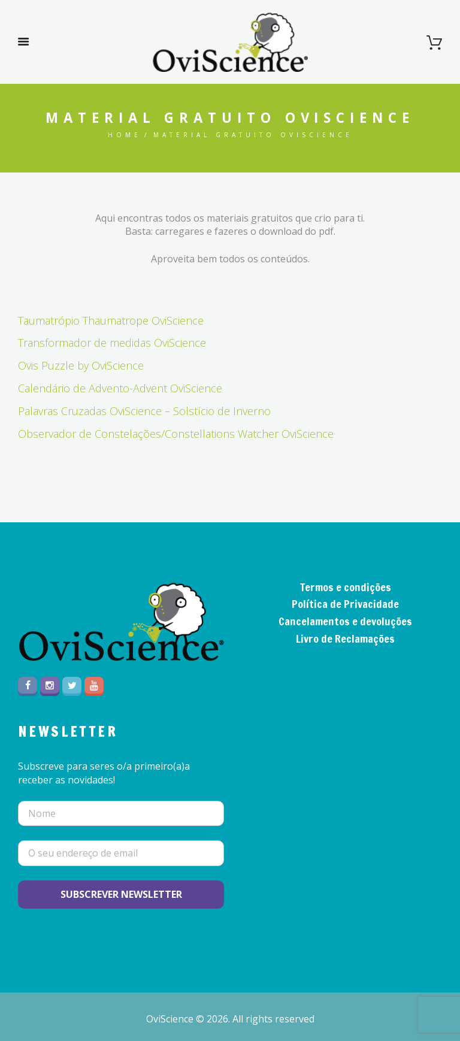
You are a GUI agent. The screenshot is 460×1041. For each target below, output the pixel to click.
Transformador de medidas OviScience (112, 342)
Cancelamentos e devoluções (345, 621)
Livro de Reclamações (345, 638)
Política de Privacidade (345, 604)
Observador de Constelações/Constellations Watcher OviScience (176, 433)
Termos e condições (345, 587)
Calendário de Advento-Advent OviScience (120, 388)
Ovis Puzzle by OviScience (81, 365)
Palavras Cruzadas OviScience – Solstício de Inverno (144, 411)
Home (124, 135)
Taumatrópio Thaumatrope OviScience (111, 320)
